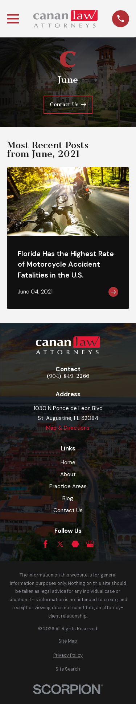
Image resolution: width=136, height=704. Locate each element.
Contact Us (68, 510)
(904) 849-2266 (67, 376)
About (68, 474)
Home (68, 462)
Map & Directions (68, 428)
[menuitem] (68, 641)
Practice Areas (68, 486)
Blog (67, 498)
